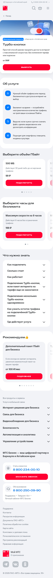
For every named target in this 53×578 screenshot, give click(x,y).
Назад (8, 16)
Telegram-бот (24, 495)
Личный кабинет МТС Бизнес (18, 498)
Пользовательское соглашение (16, 536)
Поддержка (10, 495)
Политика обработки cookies (15, 524)
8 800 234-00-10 (40, 2)
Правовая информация (13, 544)
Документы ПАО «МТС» (13, 520)
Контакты (7, 512)
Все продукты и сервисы (14, 398)
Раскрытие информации (14, 516)
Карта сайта (8, 528)
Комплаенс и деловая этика (15, 532)
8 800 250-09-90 (27, 490)
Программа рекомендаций (15, 540)
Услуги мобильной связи (14, 402)
